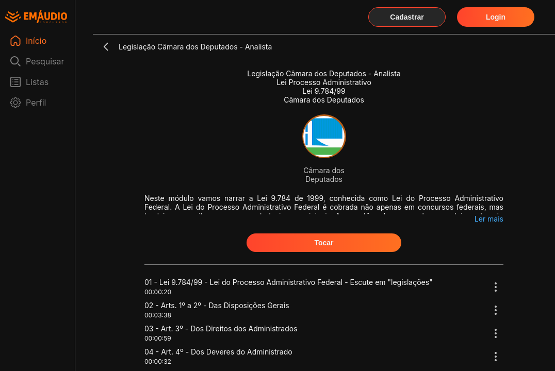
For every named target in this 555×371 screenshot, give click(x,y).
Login (495, 17)
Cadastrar (406, 17)
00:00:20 (157, 292)
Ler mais (489, 218)
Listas (37, 82)
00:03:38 (157, 315)
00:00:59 (157, 338)
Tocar (323, 243)
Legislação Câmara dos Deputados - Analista (195, 46)
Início (36, 41)
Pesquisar (45, 61)
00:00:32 (157, 361)
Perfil (36, 102)
